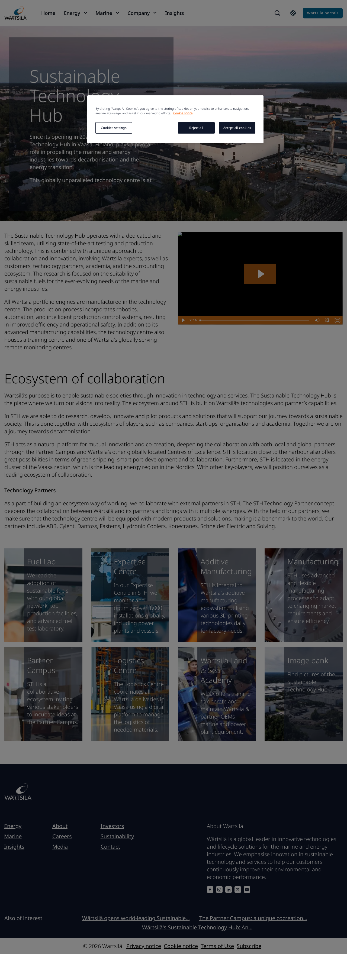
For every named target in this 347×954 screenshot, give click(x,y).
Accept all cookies (237, 128)
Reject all (196, 128)
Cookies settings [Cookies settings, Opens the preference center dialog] (113, 128)
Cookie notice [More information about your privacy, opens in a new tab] (182, 113)
